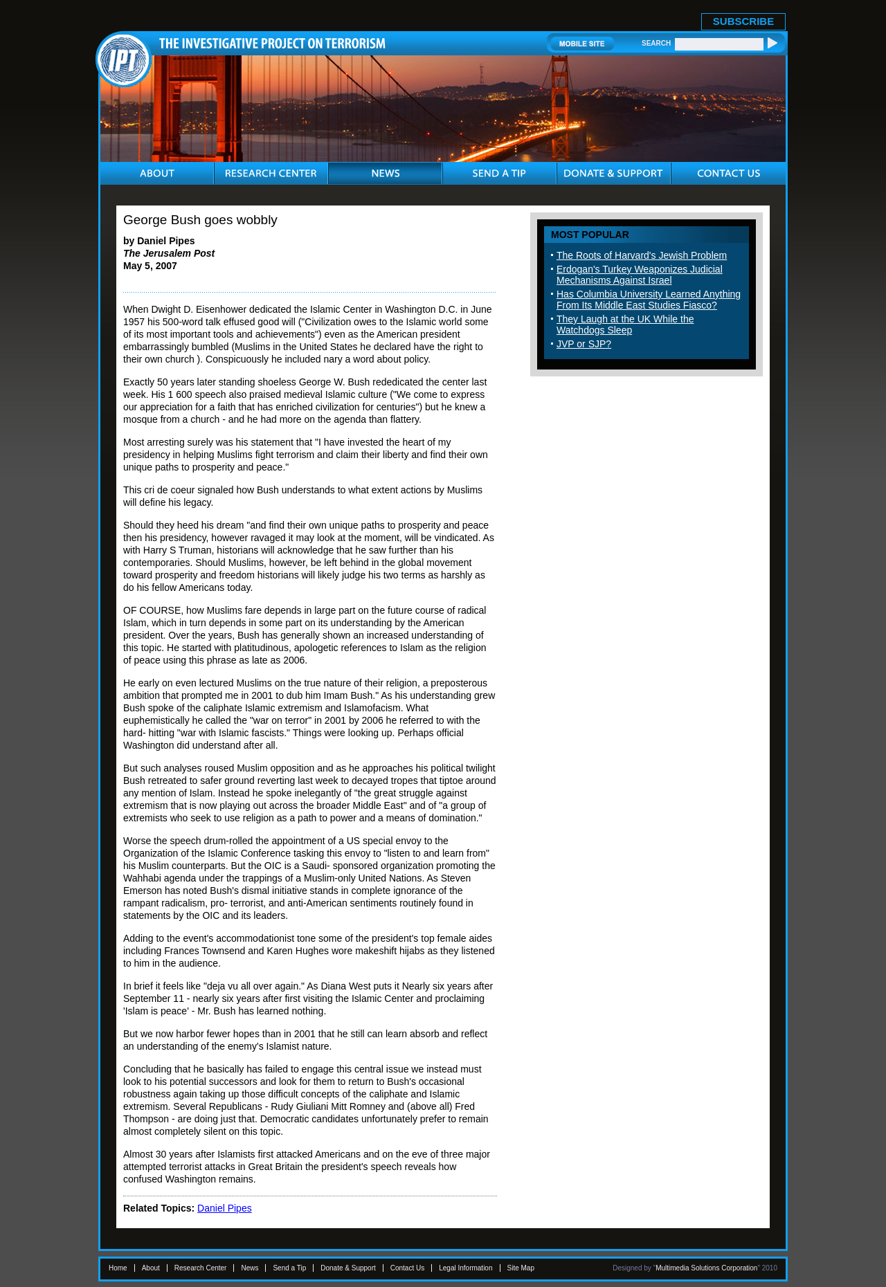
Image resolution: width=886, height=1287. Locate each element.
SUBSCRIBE (743, 21)
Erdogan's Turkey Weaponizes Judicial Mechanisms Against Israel (640, 275)
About (151, 1268)
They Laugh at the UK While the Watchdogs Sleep (625, 324)
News (249, 1268)
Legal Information (465, 1268)
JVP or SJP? (584, 343)
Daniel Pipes (224, 1208)
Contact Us (407, 1268)
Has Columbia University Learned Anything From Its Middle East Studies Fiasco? (649, 300)
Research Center (200, 1268)
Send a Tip (289, 1268)
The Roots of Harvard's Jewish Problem (642, 255)
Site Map (520, 1268)
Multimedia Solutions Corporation (706, 1268)
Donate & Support (348, 1268)
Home (118, 1268)
